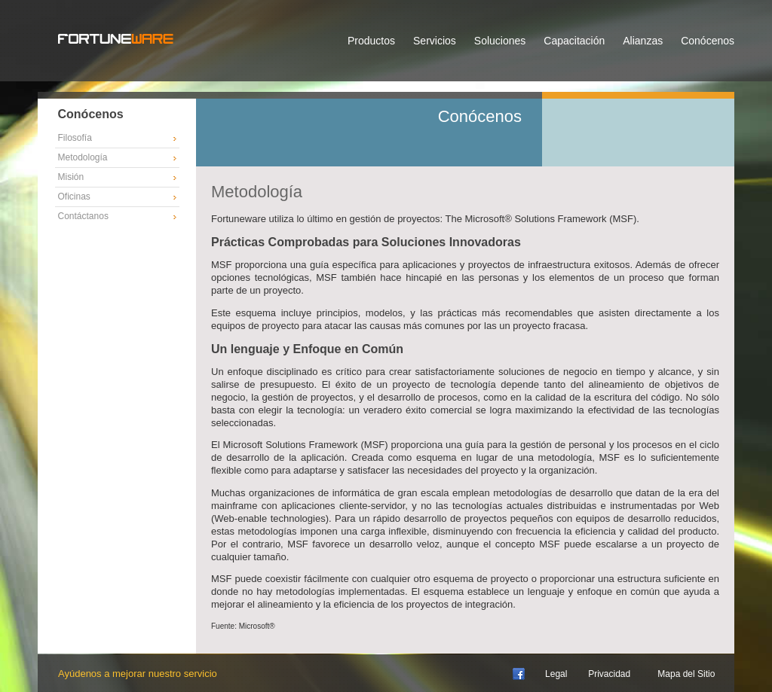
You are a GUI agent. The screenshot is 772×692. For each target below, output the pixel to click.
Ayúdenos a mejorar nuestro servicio (137, 673)
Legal (556, 674)
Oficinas (74, 196)
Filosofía (75, 138)
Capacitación (574, 41)
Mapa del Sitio (686, 674)
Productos (371, 41)
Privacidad (609, 674)
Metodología (83, 157)
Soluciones (500, 41)
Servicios (434, 41)
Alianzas (643, 41)
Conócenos (707, 41)
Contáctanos (83, 216)
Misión (71, 177)
